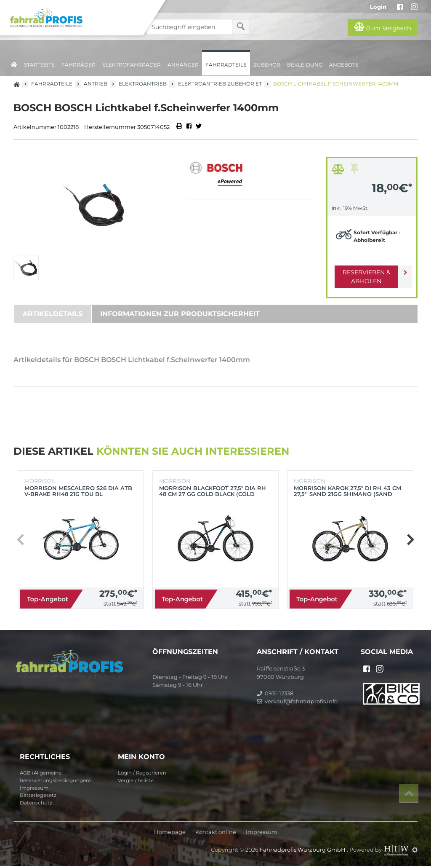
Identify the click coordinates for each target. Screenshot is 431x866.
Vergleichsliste (136, 780)
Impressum (34, 788)
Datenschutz (36, 803)
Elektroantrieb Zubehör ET (220, 83)
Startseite (39, 65)
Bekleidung (304, 65)
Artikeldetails (52, 314)
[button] (410, 540)
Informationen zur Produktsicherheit (180, 314)
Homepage (170, 832)
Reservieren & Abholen (365, 276)
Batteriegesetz (38, 795)
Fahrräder (78, 65)
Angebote (344, 65)
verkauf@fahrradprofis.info (297, 701)
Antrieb (95, 83)
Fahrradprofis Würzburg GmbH (303, 849)
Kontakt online (215, 832)
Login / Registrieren (142, 773)
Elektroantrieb (143, 83)
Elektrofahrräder (131, 65)
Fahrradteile (226, 65)
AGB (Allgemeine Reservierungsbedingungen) (55, 776)
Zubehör (266, 65)
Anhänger (183, 65)
